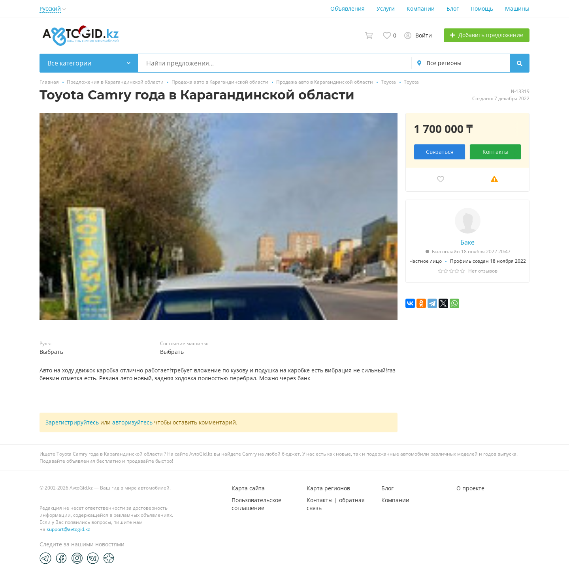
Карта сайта (248, 488)
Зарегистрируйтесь (72, 422)
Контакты (495, 151)
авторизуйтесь (132, 422)
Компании (421, 8)
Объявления (347, 8)
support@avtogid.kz (68, 529)
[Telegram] (45, 558)
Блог (453, 8)
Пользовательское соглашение (256, 504)
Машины (517, 8)
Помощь (482, 8)
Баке (467, 242)
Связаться (440, 151)
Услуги (386, 8)
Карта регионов (328, 488)
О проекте (470, 488)
